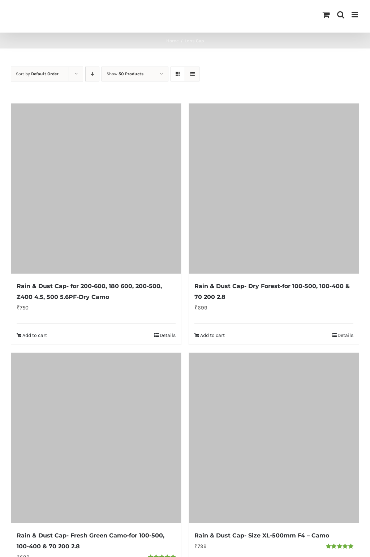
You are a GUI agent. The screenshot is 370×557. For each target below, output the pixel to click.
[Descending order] (92, 74)
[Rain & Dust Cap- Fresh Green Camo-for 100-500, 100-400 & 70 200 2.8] (96, 438)
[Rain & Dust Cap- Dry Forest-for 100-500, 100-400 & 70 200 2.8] (274, 189)
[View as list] (192, 74)
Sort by (37, 73)
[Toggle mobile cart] (326, 14)
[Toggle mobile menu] (355, 14)
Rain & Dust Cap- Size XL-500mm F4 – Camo (261, 535)
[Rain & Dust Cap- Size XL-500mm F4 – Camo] (274, 438)
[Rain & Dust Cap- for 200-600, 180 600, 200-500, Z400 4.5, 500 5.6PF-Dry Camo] (96, 189)
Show (125, 73)
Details (168, 335)
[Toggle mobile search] (340, 14)
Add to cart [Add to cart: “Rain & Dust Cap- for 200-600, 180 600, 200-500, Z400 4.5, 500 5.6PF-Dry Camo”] (34, 335)
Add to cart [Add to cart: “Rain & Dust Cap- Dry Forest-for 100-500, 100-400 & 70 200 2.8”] (212, 335)
